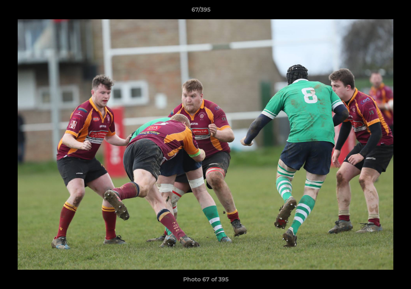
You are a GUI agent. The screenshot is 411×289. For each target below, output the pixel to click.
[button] (377, 11)
